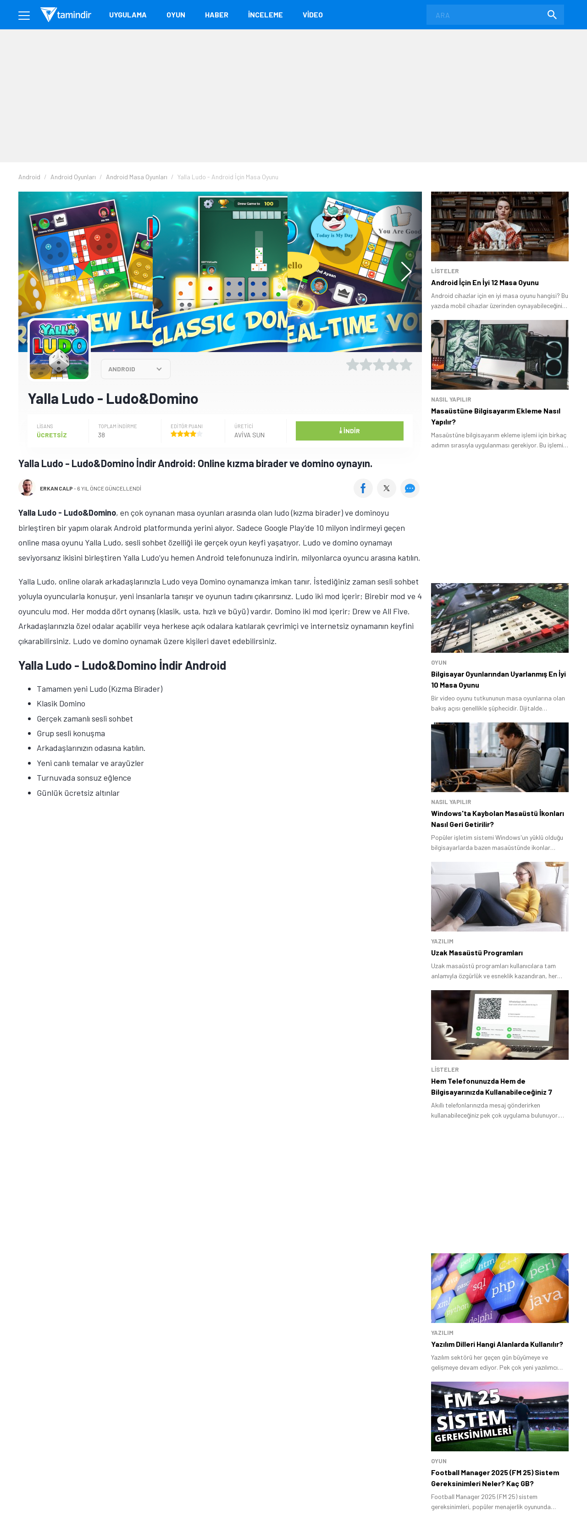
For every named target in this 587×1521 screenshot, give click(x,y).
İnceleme (265, 14)
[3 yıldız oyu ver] (379, 364)
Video (313, 14)
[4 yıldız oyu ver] (392, 364)
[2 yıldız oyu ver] (366, 364)
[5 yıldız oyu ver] (405, 364)
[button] (402, 272)
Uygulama (128, 14)
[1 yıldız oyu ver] (352, 364)
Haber (216, 14)
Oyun (175, 14)
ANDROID (121, 369)
